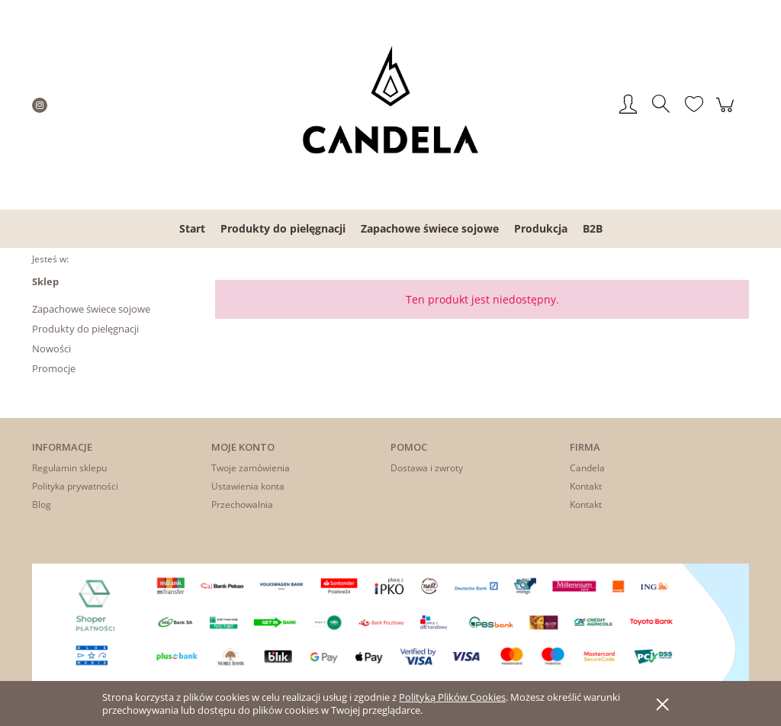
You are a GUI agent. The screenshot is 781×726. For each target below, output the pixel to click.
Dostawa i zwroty (426, 467)
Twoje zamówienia (250, 467)
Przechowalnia (242, 504)
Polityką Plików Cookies (452, 697)
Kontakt (586, 486)
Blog (41, 504)
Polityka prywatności (75, 486)
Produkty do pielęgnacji (85, 329)
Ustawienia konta (247, 486)
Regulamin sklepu (69, 467)
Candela (587, 467)
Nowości (51, 348)
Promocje (54, 368)
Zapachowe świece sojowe (91, 309)
